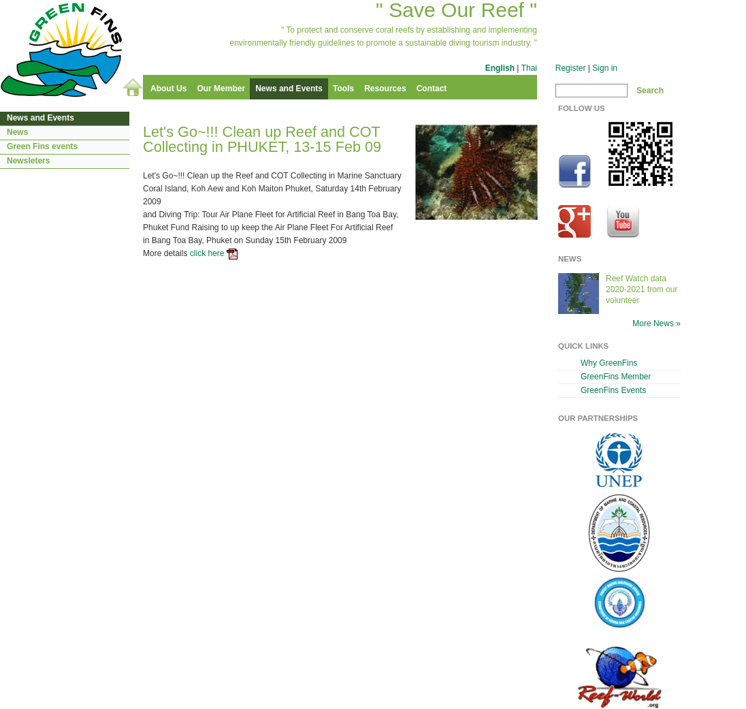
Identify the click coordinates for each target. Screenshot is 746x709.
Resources (385, 88)
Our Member (221, 88)
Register (570, 68)
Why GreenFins (609, 363)
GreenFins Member (616, 376)
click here (207, 253)
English (500, 68)
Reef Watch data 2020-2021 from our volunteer (642, 289)
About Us (168, 88)
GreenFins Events (613, 390)
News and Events (289, 88)
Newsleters (28, 161)
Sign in (604, 68)
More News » (656, 323)
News (17, 132)
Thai (529, 68)
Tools (343, 88)
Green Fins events (42, 146)
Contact (432, 88)
